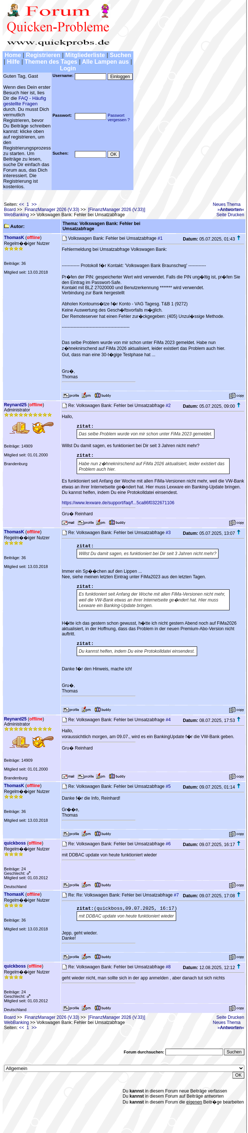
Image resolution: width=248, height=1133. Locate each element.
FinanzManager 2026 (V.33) (52, 209)
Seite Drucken (230, 214)
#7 (176, 895)
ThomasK (14, 237)
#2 (168, 405)
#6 (168, 843)
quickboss (15, 843)
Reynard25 (15, 404)
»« (230, 209)
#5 (168, 786)
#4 (168, 719)
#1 (160, 238)
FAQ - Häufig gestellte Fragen (24, 100)
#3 (168, 532)
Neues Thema (227, 204)
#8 (168, 966)
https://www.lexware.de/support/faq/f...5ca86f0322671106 (118, 502)
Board (10, 209)
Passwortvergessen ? (119, 117)
